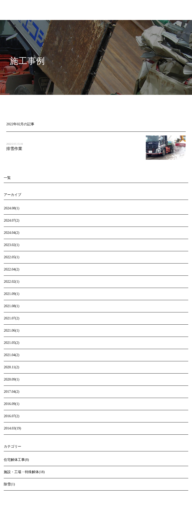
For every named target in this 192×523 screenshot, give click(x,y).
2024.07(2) (11, 220)
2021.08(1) (11, 306)
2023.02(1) (11, 245)
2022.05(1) (11, 257)
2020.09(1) (11, 379)
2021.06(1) (11, 330)
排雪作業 (14, 148)
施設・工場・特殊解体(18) (24, 472)
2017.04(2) (11, 391)
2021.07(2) (11, 318)
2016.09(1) (11, 404)
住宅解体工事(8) (16, 460)
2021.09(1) (11, 294)
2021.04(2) (11, 355)
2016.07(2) (11, 416)
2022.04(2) (11, 269)
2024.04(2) (11, 233)
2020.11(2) (11, 367)
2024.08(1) (11, 208)
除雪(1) (9, 484)
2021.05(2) (11, 343)
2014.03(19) (12, 428)
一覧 (7, 178)
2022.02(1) (11, 281)
